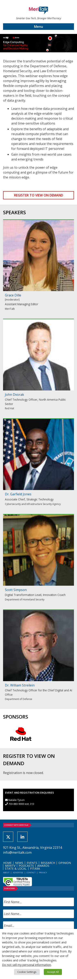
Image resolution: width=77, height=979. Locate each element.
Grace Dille (13, 295)
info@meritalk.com (17, 852)
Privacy (43, 872)
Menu (38, 26)
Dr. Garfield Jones (18, 494)
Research (48, 863)
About (6, 872)
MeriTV (10, 866)
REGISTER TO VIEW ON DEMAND (38, 195)
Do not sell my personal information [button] (26, 965)
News (19, 863)
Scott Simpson (16, 590)
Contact (31, 872)
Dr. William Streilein (20, 685)
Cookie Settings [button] (26, 972)
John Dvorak (14, 394)
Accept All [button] (53, 972)
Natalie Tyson (16, 800)
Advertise (18, 872)
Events (32, 863)
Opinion (64, 863)
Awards (43, 866)
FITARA (35, 868)
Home (7, 863)
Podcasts (26, 866)
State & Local (16, 868)
